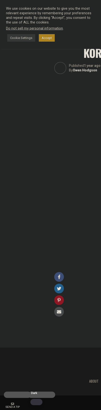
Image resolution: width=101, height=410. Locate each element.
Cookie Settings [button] (21, 38)
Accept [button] (47, 38)
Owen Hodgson (85, 70)
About (94, 381)
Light (10, 393)
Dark (34, 393)
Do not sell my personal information (34, 28)
